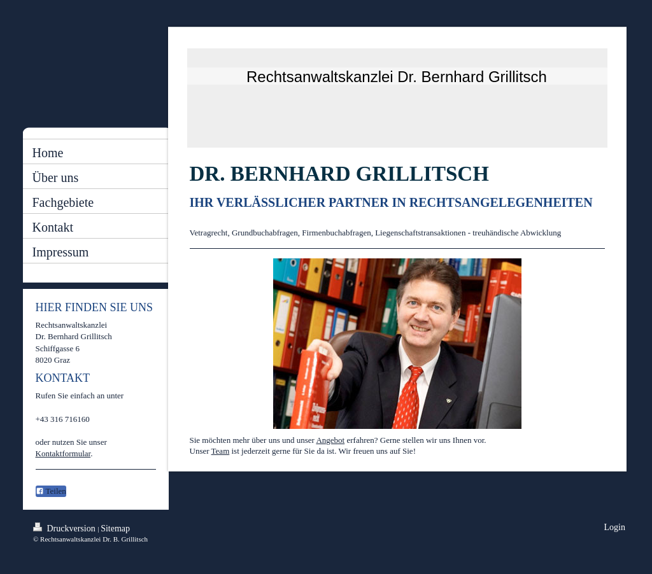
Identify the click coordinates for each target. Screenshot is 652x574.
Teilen (51, 491)
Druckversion (65, 527)
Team (220, 451)
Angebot (330, 440)
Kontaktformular (63, 453)
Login (614, 527)
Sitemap (115, 528)
